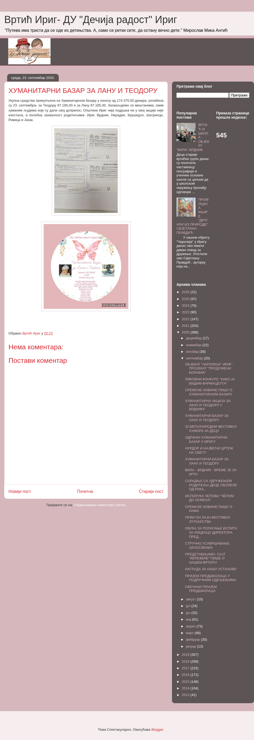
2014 (186, 688)
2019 (186, 655)
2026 (186, 292)
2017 (186, 668)
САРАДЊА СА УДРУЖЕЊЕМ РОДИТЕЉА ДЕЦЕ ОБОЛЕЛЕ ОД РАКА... (211, 485)
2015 (186, 682)
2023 (186, 312)
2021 (186, 326)
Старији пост (151, 491)
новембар (194, 345)
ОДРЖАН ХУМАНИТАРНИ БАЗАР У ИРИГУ (206, 439)
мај (189, 619)
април (191, 626)
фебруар (193, 639)
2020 (186, 332)
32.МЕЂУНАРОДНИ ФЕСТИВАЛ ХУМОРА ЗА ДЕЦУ (211, 429)
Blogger (157, 730)
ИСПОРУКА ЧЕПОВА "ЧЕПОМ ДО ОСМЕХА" (209, 498)
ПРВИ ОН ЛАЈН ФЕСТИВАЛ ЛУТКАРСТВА (207, 519)
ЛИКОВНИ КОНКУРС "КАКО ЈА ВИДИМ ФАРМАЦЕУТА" (210, 381)
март (190, 633)
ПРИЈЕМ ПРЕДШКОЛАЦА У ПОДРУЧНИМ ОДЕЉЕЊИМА (210, 578)
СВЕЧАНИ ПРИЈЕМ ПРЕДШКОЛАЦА (201, 589)
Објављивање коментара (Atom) (100, 505)
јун (188, 613)
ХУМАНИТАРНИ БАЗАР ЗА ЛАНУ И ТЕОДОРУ (206, 418)
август (191, 599)
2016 (186, 675)
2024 (186, 305)
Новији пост (19, 491)
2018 (186, 661)
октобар (192, 352)
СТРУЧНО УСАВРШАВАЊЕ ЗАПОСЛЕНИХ (207, 545)
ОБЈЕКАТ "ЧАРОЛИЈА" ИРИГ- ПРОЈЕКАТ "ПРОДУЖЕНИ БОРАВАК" (209, 368)
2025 (186, 299)
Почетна (85, 491)
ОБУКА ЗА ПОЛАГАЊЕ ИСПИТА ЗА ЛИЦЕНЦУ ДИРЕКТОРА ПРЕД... (211, 532)
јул (188, 606)
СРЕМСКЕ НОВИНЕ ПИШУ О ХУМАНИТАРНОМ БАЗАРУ (208, 392)
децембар (194, 338)
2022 (186, 319)
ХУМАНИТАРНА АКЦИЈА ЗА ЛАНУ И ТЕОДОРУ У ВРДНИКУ (207, 405)
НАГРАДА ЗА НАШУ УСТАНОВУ (210, 569)
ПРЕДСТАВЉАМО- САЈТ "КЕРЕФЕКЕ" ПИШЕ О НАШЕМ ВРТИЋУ (205, 558)
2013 (186, 695)
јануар (191, 646)
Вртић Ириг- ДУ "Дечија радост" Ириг (90, 19)
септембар (195, 358)
